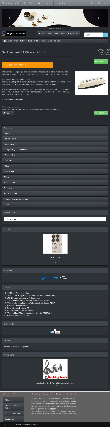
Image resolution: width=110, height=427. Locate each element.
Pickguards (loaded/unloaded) (16, 150)
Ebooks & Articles (11, 194)
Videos (6, 205)
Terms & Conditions (12, 414)
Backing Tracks (10, 139)
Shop (10, 41)
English (60, 3)
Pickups (29, 41)
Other (6, 166)
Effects (6, 177)
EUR (48, 3)
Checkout (60, 33)
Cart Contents (45, 33)
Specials (7, 229)
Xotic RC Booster (55, 257)
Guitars (7, 133)
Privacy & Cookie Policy (11, 407)
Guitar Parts (19, 41)
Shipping (8, 400)
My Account (73, 33)
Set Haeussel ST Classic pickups (47, 41)
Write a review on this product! (18, 347)
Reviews (8, 113)
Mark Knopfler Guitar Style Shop (18, 3)
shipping (107, 54)
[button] (10, 18)
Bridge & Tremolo (11, 155)
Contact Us (9, 419)
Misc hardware (9, 183)
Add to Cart (101, 61)
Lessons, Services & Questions (16, 199)
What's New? (9, 355)
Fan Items (8, 188)
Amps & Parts (9, 172)
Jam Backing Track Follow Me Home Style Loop (55, 383)
